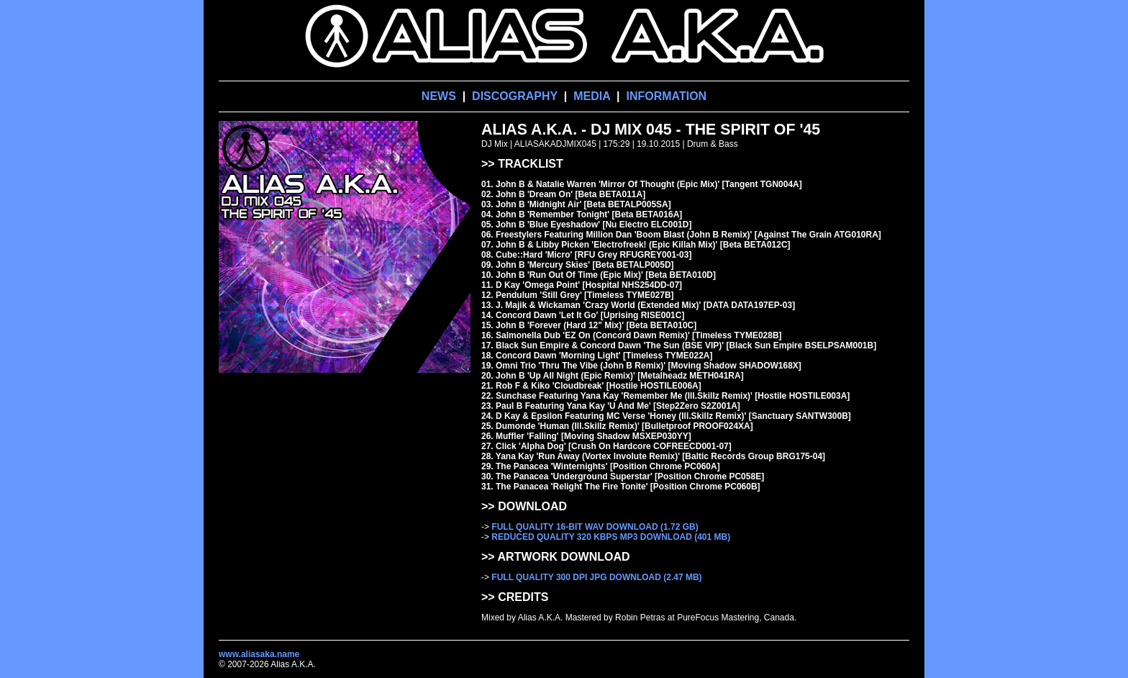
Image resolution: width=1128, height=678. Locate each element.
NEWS (439, 96)
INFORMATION (666, 96)
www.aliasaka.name (259, 654)
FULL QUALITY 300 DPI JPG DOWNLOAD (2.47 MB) (596, 577)
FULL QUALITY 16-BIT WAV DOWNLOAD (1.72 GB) (594, 527)
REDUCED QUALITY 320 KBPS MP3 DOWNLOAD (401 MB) (610, 537)
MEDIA (591, 96)
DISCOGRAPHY (515, 96)
